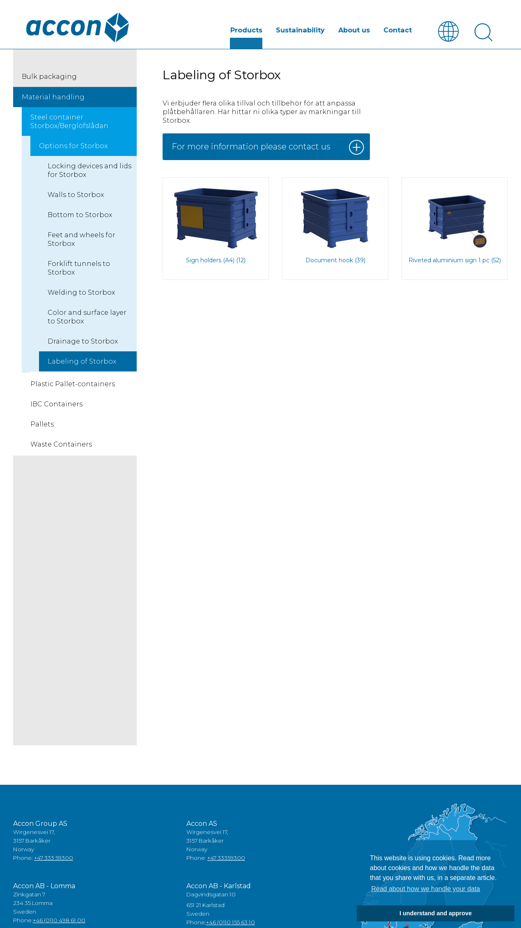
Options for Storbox (73, 146)
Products (249, 30)
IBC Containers (56, 404)
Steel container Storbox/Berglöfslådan (69, 121)
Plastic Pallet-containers (72, 384)
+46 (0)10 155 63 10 (230, 922)
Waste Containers (61, 444)
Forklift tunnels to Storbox (79, 268)
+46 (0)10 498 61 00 (59, 920)
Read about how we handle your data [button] (425, 888)
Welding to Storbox (81, 292)
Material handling (53, 97)
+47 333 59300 (53, 858)
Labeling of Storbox (82, 361)
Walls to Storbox (76, 195)
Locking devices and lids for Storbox (89, 170)
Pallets (42, 424)
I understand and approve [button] (435, 913)
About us (355, 30)
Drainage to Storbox (83, 341)
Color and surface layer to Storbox (87, 317)
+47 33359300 (226, 858)
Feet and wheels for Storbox (81, 239)
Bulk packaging (49, 76)
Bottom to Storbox (80, 215)
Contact (398, 30)
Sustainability (302, 30)
